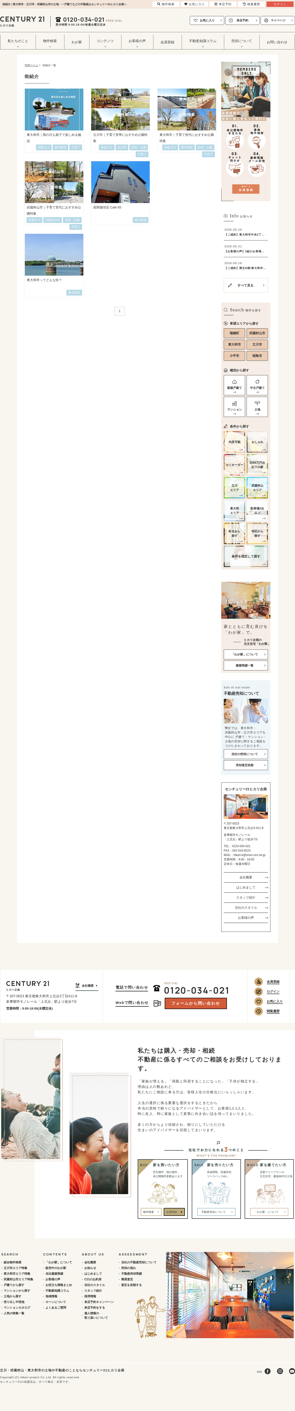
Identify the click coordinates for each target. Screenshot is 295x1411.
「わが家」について (58, 1262)
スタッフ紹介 (245, 897)
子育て (142, 154)
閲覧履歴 (273, 1011)
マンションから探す (17, 1290)
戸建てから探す (14, 1285)
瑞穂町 (234, 333)
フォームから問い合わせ (195, 1003)
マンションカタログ (17, 1307)
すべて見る (245, 285)
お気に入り (207, 20)
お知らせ (90, 1268)
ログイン (273, 991)
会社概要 (245, 877)
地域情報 (51, 1296)
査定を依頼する (131, 1285)
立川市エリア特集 (15, 1268)
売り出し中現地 (14, 1302)
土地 (257, 409)
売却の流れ (128, 1268)
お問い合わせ (277, 42)
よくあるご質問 (55, 1307)
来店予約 (242, 20)
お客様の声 (246, 918)
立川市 (257, 344)
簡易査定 (127, 1279)
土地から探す (12, 1296)
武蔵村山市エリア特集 (18, 1279)
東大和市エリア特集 (17, 1273)
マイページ (278, 20)
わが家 (77, 42)
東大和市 (234, 344)
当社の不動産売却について (139, 1262)
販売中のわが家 (55, 1268)
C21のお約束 (93, 1279)
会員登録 (167, 42)
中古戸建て (257, 388)
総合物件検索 (12, 1262)
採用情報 (90, 1296)
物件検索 (148, 1211)
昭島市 (257, 356)
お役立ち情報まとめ (58, 1285)
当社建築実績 (54, 1273)
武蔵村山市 (257, 333)
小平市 (234, 356)
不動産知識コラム (57, 1290)
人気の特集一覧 (14, 1313)
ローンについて (55, 1302)
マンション (234, 409)
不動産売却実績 (131, 1273)
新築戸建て (234, 388)
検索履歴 (251, 4)
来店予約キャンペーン (99, 1302)
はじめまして (245, 887)
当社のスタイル (246, 907)
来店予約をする (94, 1307)
